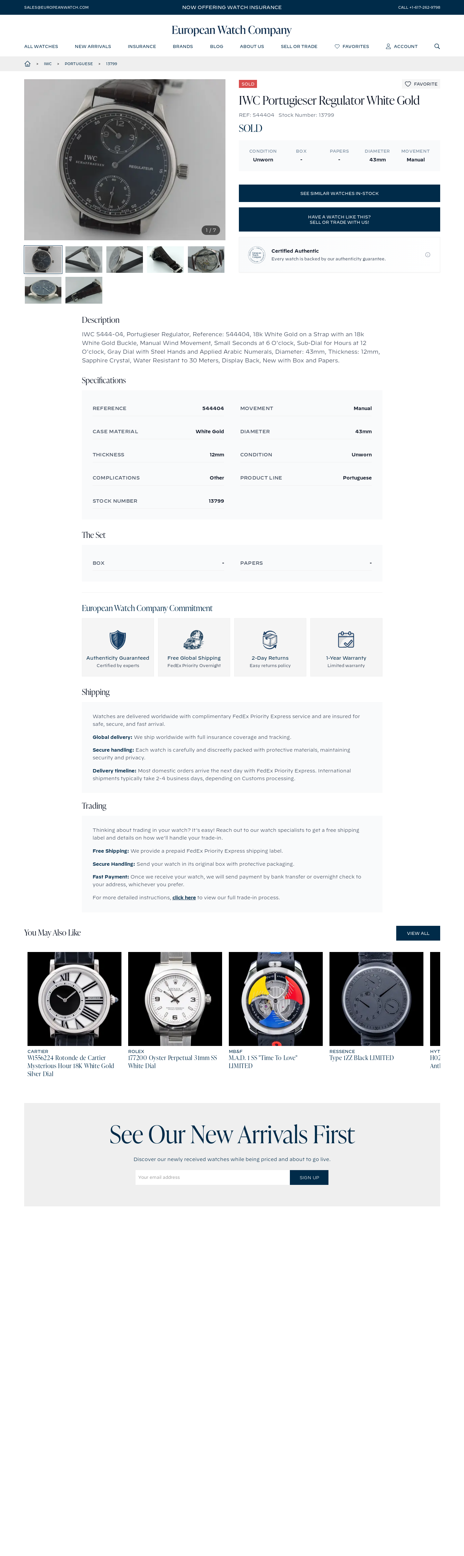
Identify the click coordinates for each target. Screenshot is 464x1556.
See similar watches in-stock (339, 196)
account (402, 48)
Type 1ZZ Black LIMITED (361, 1080)
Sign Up (309, 1199)
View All (418, 955)
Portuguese (79, 67)
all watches (41, 49)
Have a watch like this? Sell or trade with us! (339, 223)
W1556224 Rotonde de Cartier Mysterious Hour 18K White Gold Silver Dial (71, 1088)
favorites (351, 48)
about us (252, 49)
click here (184, 919)
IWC (48, 67)
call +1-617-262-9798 (419, 7)
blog (216, 49)
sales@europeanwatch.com (56, 7)
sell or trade (299, 49)
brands (183, 49)
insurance (142, 49)
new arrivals (93, 49)
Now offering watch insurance (232, 7)
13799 (111, 67)
